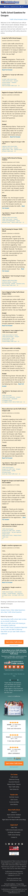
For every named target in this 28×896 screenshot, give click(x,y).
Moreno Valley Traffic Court (9, 285)
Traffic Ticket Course (7, 219)
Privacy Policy (20, 884)
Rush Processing (6, 283)
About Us (14, 812)
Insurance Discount (14, 782)
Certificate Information (14, 832)
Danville (13, 470)
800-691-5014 (15, 6)
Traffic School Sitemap (14, 835)
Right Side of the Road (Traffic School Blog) (14, 819)
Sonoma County (6, 84)
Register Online (5, 149)
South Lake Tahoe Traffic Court (10, 474)
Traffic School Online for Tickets (10, 335)
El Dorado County (6, 472)
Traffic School (14, 777)
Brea (12, 149)
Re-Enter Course (14, 797)
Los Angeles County (7, 400)
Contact (7, 6)
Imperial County (18, 149)
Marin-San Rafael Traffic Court (9, 85)
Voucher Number (6, 82)
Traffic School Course (7, 81)
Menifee (13, 283)
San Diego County (6, 595)
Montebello (14, 398)
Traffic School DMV (7, 395)
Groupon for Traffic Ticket (8, 469)
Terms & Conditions (9, 884)
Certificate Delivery (6, 282)
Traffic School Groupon (7, 336)
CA (18, 85)
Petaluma (14, 82)
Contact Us (14, 837)
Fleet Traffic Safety (14, 787)
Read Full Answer (7, 70)
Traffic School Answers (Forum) (14, 830)
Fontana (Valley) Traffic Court (9, 341)
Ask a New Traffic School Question (11, 612)
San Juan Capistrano (16, 532)
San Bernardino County (7, 340)
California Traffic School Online (9, 146)
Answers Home (5, 610)
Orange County (5, 533)
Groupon (16, 81)
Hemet (18, 220)
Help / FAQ (14, 827)
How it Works (14, 804)
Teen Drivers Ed (14, 789)
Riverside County (6, 222)
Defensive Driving (14, 779)
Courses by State (14, 802)
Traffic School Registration (8, 220)
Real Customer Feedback (14, 815)
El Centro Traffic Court (7, 151)
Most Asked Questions (18, 610)
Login (22, 6)
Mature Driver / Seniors (14, 784)
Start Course (14, 799)
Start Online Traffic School (14, 642)
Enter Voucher (18, 592)
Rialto (13, 338)
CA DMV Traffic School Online (9, 79)
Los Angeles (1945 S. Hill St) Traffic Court (12, 402)
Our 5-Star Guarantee (14, 817)
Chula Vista (20, 593)
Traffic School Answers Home (18, 19)
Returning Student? (14, 645)
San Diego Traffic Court (18, 595)
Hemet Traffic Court (16, 222)
